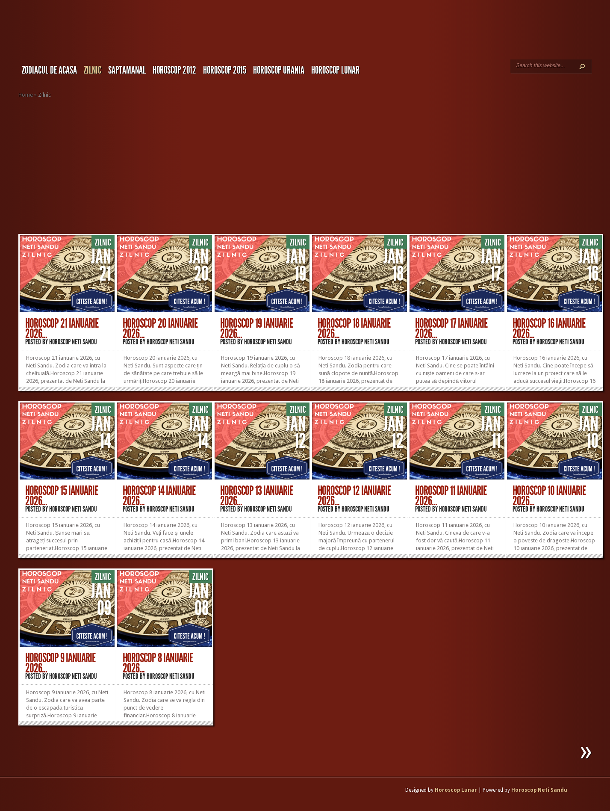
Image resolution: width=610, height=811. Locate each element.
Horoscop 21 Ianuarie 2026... (61, 328)
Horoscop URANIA (278, 70)
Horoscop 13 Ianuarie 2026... (256, 496)
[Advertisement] (314, 166)
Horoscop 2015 (224, 70)
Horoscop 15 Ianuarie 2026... (61, 496)
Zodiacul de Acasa (49, 70)
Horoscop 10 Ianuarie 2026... (549, 496)
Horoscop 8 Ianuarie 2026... (158, 663)
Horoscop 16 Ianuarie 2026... (549, 328)
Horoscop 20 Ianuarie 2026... (160, 328)
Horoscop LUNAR (335, 70)
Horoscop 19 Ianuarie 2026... (256, 328)
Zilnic (92, 70)
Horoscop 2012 (174, 70)
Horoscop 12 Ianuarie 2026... (354, 496)
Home (25, 95)
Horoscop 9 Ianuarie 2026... (60, 663)
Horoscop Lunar (456, 790)
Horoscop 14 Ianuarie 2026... (159, 496)
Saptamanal (127, 70)
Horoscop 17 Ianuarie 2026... (451, 328)
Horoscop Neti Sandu (73, 341)
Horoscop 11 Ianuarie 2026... (450, 496)
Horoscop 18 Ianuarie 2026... (354, 328)
